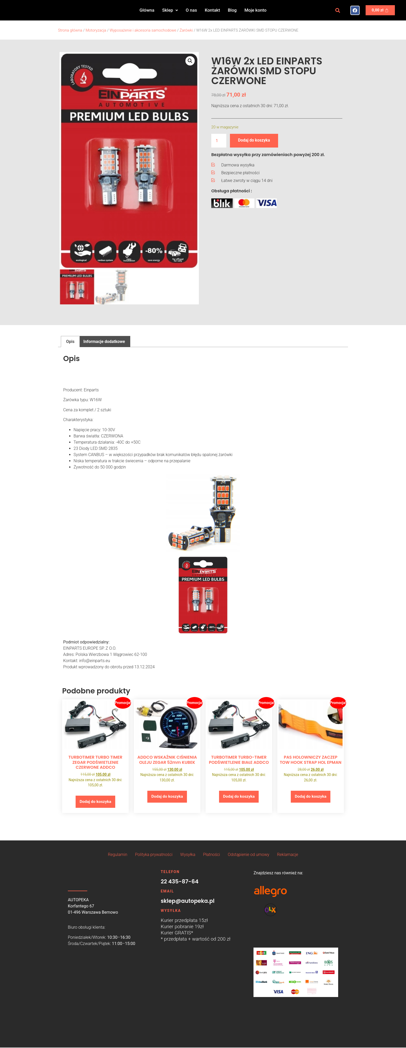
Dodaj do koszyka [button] (95, 801)
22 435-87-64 (180, 881)
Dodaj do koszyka (254, 140)
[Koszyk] (380, 10)
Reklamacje (287, 854)
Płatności (211, 854)
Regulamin (117, 854)
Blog (232, 10)
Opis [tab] (70, 341)
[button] (170, 10)
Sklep (170, 10)
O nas (191, 10)
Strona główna (70, 30)
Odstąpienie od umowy (248, 854)
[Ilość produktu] (218, 141)
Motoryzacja (95, 30)
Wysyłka (187, 854)
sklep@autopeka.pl (188, 901)
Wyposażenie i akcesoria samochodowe (143, 30)
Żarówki (186, 30)
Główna (147, 10)
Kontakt (212, 10)
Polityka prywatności (153, 854)
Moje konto (255, 10)
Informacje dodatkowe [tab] (104, 341)
